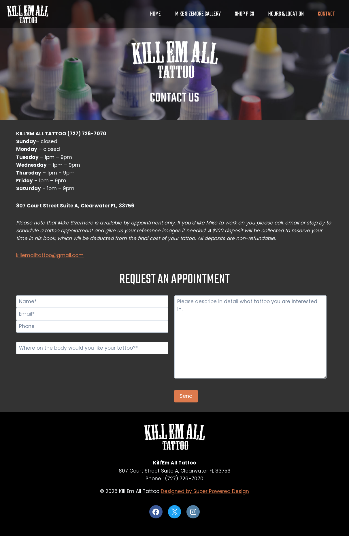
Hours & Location (286, 14)
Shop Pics (244, 14)
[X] (174, 511)
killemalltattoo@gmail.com (50, 255)
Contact (326, 14)
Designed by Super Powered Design (205, 491)
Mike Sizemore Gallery (198, 14)
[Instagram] (193, 511)
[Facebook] (156, 511)
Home (155, 14)
